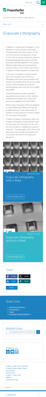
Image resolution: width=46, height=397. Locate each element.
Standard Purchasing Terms (16, 368)
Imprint (8, 377)
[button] (12, 276)
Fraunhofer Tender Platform (19, 314)
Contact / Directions (13, 375)
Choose (38, 332)
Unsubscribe (10, 371)
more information (15, 197)
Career (11, 312)
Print (12, 288)
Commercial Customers (17, 307)
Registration (10, 373)
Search (38, 2)
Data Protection (12, 380)
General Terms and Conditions (17, 366)
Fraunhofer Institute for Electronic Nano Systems (18, 17)
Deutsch (28, 2)
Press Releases (14, 309)
